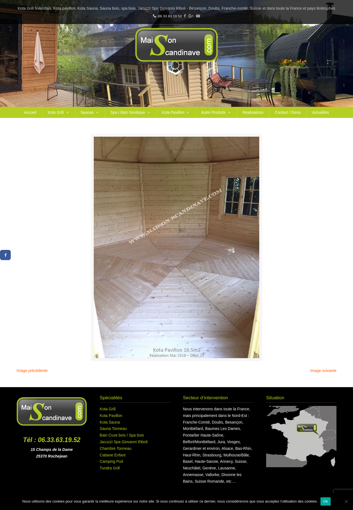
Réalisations (252, 112)
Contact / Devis (288, 112)
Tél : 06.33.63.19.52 (52, 439)
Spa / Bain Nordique (130, 112)
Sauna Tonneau (113, 428)
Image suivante (323, 370)
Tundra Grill (110, 468)
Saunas (90, 112)
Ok (325, 501)
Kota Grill (58, 112)
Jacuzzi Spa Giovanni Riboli (124, 442)
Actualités (320, 112)
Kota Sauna (110, 422)
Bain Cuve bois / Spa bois (122, 435)
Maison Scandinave (176, 45)
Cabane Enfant (112, 455)
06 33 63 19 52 (170, 16)
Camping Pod (111, 461)
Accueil (30, 112)
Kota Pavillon (176, 112)
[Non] (346, 501)
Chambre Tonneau (116, 448)
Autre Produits (216, 112)
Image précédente (32, 370)
